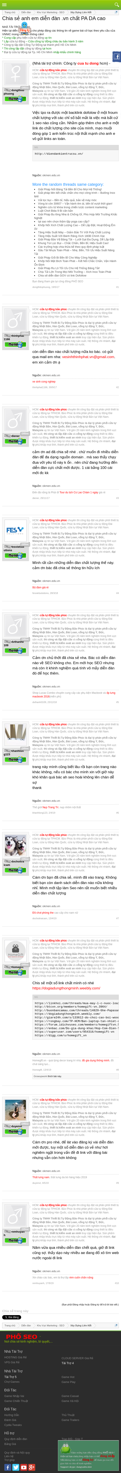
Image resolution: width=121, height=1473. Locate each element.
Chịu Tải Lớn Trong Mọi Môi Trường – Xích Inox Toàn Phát (74, 271)
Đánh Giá (10, 1420)
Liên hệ (8, 1456)
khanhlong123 (39, 812)
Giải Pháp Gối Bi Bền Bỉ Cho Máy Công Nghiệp (67, 257)
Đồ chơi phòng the (43, 912)
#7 (117, 918)
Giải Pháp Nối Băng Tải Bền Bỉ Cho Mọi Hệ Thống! (70, 189)
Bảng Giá (10, 1444)
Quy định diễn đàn (15, 1439)
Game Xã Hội (70, 1401)
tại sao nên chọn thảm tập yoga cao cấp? (63, 221)
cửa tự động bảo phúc (53, 70)
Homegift (37, 1069)
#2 (117, 387)
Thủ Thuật (68, 1415)
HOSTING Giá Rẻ (15, 1357)
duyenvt (36, 1183)
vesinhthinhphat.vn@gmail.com (88, 357)
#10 (117, 1283)
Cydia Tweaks (13, 1425)
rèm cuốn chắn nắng (81, 1277)
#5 (117, 702)
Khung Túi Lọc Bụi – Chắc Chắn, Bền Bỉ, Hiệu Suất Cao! (73, 243)
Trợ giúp (9, 1460)
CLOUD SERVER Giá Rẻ (77, 1358)
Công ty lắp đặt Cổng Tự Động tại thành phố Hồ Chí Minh (40, 44)
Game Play (68, 1382)
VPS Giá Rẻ (11, 1362)
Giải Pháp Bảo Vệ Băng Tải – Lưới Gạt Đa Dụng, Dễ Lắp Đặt (76, 239)
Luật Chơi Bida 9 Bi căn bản (55, 210)
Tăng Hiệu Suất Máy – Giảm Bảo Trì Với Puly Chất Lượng (74, 232)
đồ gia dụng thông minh (95, 1060)
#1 (117, 287)
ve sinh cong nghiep (44, 381)
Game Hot (68, 1377)
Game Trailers (70, 1420)
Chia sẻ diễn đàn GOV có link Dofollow (62, 275)
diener (35, 498)
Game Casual (70, 1396)
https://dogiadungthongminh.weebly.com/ (66, 988)
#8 (117, 1069)
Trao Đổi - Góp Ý (72, 1439)
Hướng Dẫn (11, 1415)
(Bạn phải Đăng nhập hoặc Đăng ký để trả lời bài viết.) (90, 1304)
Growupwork (40, 1076)
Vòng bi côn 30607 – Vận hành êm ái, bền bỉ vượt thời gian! (75, 203)
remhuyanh (38, 1283)
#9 (117, 1183)
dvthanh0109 (39, 702)
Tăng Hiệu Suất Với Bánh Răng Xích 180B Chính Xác (71, 236)
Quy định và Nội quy (17, 1452)
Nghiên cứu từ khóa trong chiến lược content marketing (72, 207)
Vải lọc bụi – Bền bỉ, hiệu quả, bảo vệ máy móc (67, 200)
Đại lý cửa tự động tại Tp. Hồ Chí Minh (28, 52)
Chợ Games (11, 1381)
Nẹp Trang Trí (51, 807)
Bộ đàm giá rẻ (40, 587)
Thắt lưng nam (40, 1177)
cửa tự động (17, 41)
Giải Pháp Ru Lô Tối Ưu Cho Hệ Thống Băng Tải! (69, 268)
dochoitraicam (39, 918)
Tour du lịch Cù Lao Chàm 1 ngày (79, 492)
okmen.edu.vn (51, 175)
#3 (117, 498)
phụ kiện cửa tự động (30, 37)
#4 (117, 593)
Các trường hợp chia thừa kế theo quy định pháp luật (71, 246)
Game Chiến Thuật (16, 1401)
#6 (117, 812)
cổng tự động (33, 48)
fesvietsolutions (40, 593)
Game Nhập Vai (14, 1396)
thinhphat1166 (40, 387)
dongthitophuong (41, 287)
